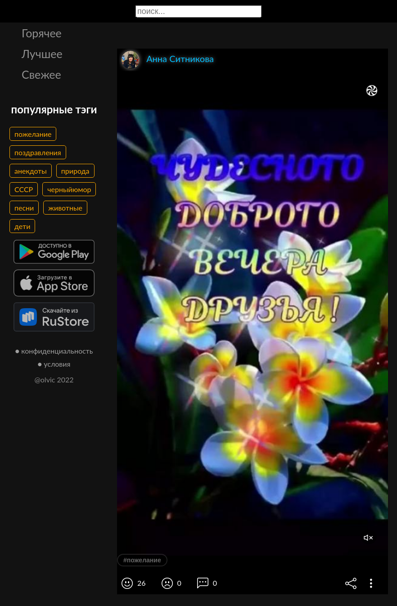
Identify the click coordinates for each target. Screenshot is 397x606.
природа (75, 170)
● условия (54, 363)
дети (22, 226)
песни (24, 207)
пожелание (32, 134)
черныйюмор (69, 189)
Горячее (42, 33)
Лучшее (42, 53)
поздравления (37, 152)
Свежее (41, 74)
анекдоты (30, 170)
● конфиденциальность (54, 350)
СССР (23, 189)
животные (65, 207)
